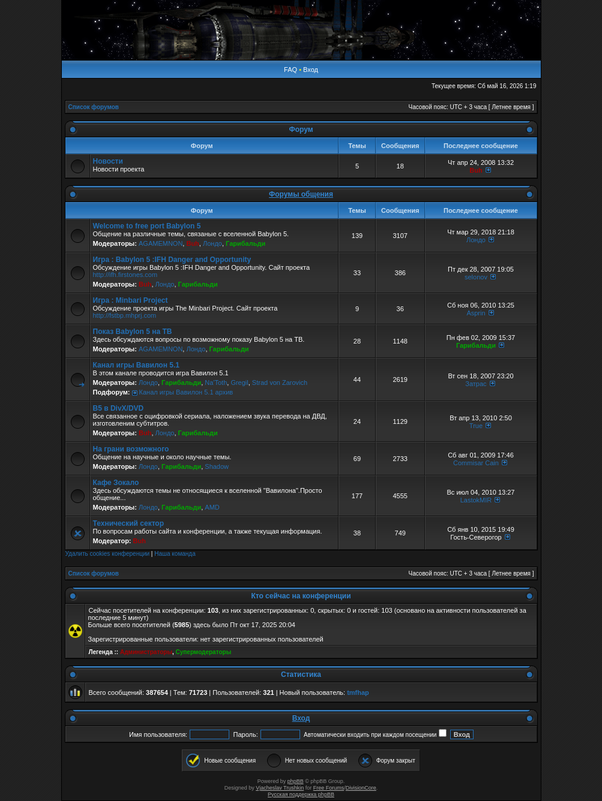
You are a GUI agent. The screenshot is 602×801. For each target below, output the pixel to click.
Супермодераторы (204, 652)
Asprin (475, 313)
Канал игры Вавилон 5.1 (136, 365)
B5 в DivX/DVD (118, 408)
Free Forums (329, 788)
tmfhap (358, 692)
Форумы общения (301, 194)
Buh (475, 170)
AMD (212, 507)
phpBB (295, 781)
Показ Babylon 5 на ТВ (132, 331)
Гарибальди (245, 243)
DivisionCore (361, 788)
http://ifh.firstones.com (125, 274)
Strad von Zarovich (279, 382)
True (476, 425)
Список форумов (93, 107)
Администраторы (146, 652)
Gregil (239, 382)
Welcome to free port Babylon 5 (147, 226)
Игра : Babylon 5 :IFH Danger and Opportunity (172, 259)
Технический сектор (128, 523)
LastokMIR (476, 500)
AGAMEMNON (160, 243)
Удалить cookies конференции (107, 553)
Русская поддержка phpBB (301, 794)
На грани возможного (131, 449)
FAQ (290, 69)
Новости (108, 161)
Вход (310, 69)
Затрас (475, 383)
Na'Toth (216, 382)
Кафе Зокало (116, 482)
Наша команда (175, 553)
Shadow (217, 466)
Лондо (212, 243)
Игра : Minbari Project (130, 300)
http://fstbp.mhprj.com (125, 315)
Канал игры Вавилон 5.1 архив (186, 392)
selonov (476, 277)
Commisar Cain (476, 462)
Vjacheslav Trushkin (280, 788)
